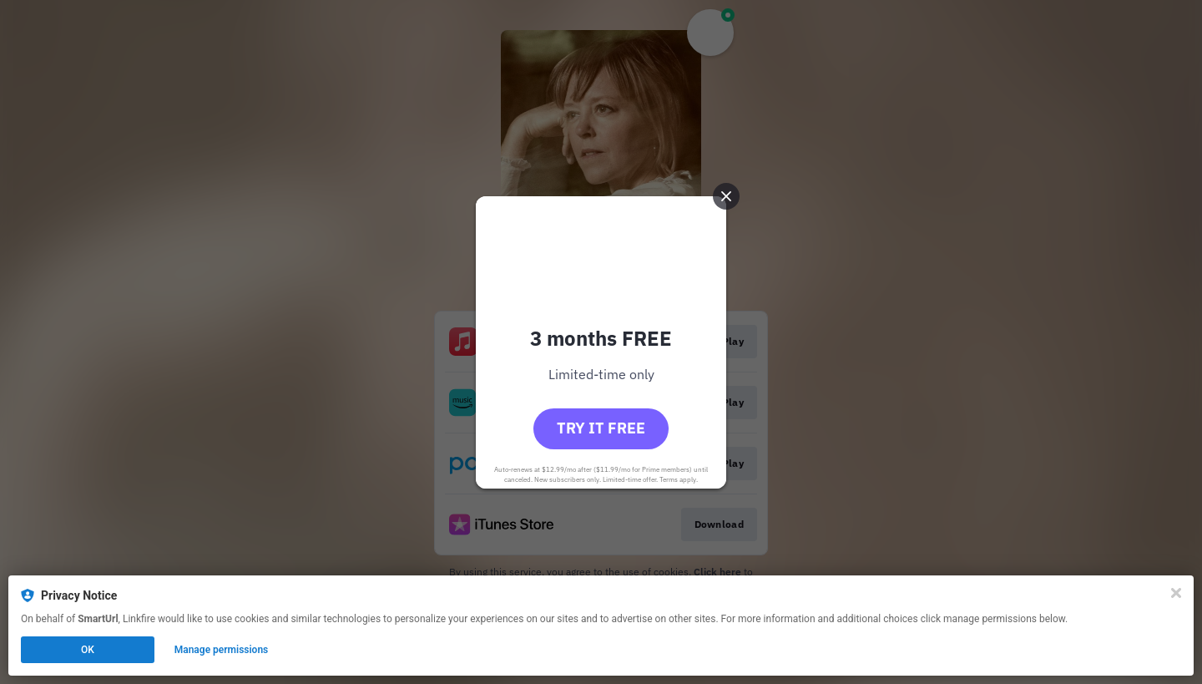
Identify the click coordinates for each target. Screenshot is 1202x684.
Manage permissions (221, 650)
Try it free (601, 428)
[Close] (1176, 593)
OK (87, 650)
